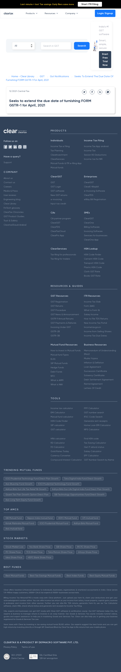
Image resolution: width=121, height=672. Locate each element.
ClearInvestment (59, 155)
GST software (57, 191)
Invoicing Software (93, 231)
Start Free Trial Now (105, 59)
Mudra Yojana (91, 358)
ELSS (53, 359)
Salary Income (91, 314)
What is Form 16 (92, 310)
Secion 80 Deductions (95, 155)
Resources (52, 13)
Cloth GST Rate (92, 271)
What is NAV (57, 384)
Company (72, 13)
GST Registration (59, 301)
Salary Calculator (92, 451)
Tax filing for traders (60, 259)
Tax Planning (57, 150)
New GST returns (59, 195)
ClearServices (58, 159)
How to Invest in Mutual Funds (66, 350)
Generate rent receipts (96, 421)
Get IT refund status (94, 447)
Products (32, 13)
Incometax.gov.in (92, 327)
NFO (53, 376)
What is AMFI (57, 380)
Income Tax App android (96, 146)
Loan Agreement (92, 367)
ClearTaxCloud (58, 231)
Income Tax (89, 150)
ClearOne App (91, 239)
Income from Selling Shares (97, 331)
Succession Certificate (95, 371)
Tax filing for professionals (63, 254)
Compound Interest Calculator (66, 460)
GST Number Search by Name (99, 460)
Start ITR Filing (89, 4)
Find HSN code (91, 438)
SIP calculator (58, 425)
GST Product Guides (14, 216)
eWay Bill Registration (95, 199)
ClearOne (89, 222)
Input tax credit (58, 203)
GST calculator (58, 429)
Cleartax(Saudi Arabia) (15, 225)
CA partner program (61, 218)
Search (82, 45)
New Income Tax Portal (95, 323)
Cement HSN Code (93, 259)
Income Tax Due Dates (95, 335)
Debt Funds (56, 371)
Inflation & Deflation (94, 362)
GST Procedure (58, 310)
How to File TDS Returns (96, 318)
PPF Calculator (91, 408)
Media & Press (11, 191)
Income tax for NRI (93, 159)
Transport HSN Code (94, 263)
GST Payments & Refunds (63, 323)
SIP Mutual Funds (59, 363)
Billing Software (92, 227)
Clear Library (10, 203)
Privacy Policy (10, 647)
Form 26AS (89, 306)
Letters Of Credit (92, 388)
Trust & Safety (11, 220)
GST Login (56, 186)
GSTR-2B (55, 331)
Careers (8, 186)
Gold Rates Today (60, 451)
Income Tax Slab (92, 301)
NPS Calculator (91, 429)
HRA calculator (58, 438)
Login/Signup (105, 13)
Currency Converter (60, 455)
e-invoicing (56, 199)
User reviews (10, 195)
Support (8, 162)
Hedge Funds (57, 367)
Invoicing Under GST (61, 327)
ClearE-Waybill (91, 186)
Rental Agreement (93, 384)
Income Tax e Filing (60, 146)
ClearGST (89, 182)
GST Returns (57, 306)
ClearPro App (57, 235)
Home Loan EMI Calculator (97, 425)
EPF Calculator (91, 455)
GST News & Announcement (65, 314)
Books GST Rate (92, 276)
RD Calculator (58, 443)
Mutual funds (57, 167)
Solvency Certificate (94, 375)
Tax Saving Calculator (95, 443)
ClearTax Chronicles (14, 212)
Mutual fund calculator (62, 417)
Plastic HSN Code (93, 267)
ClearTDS (88, 195)
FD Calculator (57, 447)
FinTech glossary (12, 208)
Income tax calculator (62, 408)
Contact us (9, 182)
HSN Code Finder (92, 254)
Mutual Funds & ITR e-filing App (66, 163)
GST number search (94, 412)
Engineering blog (12, 199)
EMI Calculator (58, 412)
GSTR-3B (55, 335)
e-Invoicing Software (94, 191)
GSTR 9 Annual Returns (62, 318)
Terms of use (28, 647)
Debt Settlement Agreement (99, 379)
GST (53, 182)
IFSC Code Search (93, 417)
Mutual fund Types (60, 355)
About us (8, 178)
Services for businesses (95, 235)
